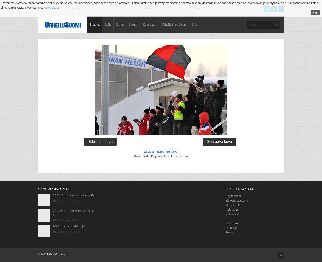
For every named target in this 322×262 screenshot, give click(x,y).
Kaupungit (149, 24)
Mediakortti (232, 205)
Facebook (231, 223)
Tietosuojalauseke (236, 200)
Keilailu (60, 200)
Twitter (229, 232)
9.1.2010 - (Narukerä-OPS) (160, 151)
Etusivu (95, 24)
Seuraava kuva (219, 142)
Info (194, 24)
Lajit (108, 24)
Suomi (133, 24)
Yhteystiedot (233, 214)
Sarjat (120, 24)
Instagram (231, 227)
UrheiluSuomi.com (174, 24)
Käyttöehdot (233, 196)
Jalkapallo (61, 231)
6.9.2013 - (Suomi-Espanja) (69, 226)
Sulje (315, 12)
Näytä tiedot (51, 7)
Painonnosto (63, 220)
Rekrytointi (232, 209)
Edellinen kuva (100, 142)
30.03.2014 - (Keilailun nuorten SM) (74, 195)
